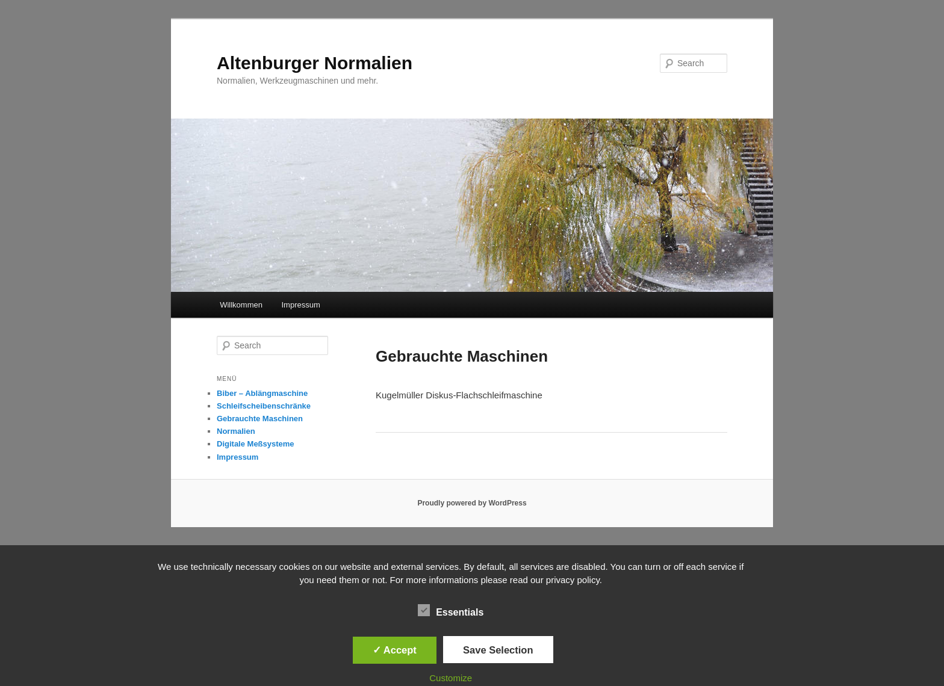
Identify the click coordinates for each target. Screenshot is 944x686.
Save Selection (498, 649)
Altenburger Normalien (314, 63)
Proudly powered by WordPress (471, 503)
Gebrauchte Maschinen (260, 418)
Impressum (300, 304)
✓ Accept (395, 649)
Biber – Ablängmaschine (262, 393)
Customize (450, 678)
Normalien (236, 431)
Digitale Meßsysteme (255, 443)
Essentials (450, 610)
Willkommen (241, 304)
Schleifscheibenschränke (264, 405)
